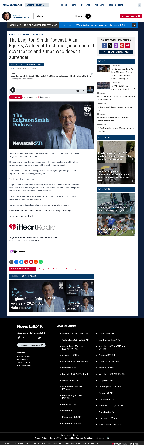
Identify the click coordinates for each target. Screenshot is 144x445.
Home (11, 34)
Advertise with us (23, 363)
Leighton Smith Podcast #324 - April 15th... (76, 290)
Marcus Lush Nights (20, 17)
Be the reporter (22, 360)
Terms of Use (55, 438)
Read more (116, 72)
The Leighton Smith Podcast (32, 34)
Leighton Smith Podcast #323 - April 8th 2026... (76, 306)
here (37, 241)
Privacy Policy (41, 438)
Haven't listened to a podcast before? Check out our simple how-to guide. (42, 210)
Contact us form (23, 357)
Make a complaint (24, 366)
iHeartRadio (28, 216)
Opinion (112, 5)
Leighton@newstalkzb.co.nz (56, 205)
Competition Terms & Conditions (78, 438)
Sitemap (100, 438)
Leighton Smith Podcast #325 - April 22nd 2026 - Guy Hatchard (34, 303)
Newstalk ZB (13, 68)
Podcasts (17, 34)
